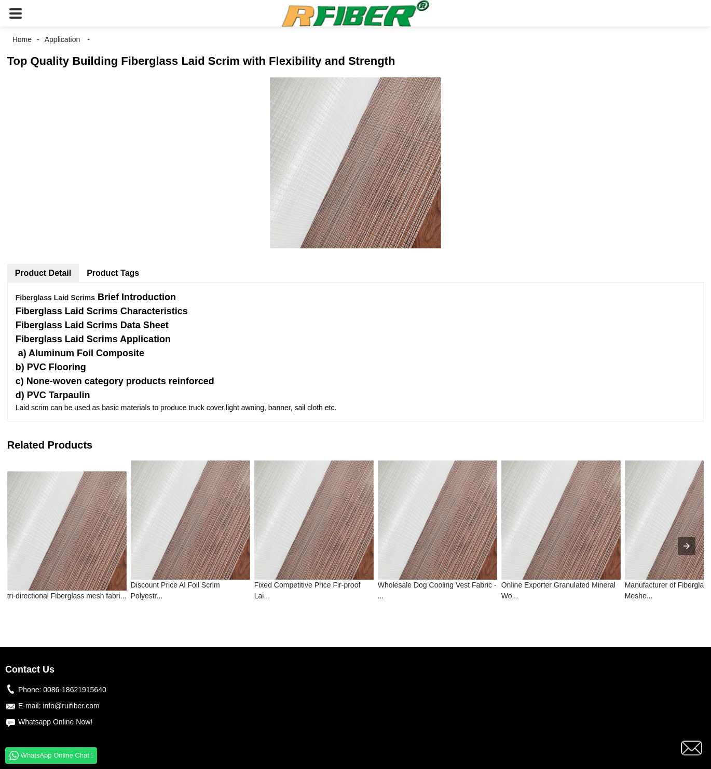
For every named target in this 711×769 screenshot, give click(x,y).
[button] (15, 13)
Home (22, 39)
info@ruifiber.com (71, 706)
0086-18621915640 (74, 690)
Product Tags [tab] (113, 273)
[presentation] (686, 546)
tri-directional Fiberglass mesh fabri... (67, 596)
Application (62, 39)
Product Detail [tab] (43, 273)
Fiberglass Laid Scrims (55, 297)
